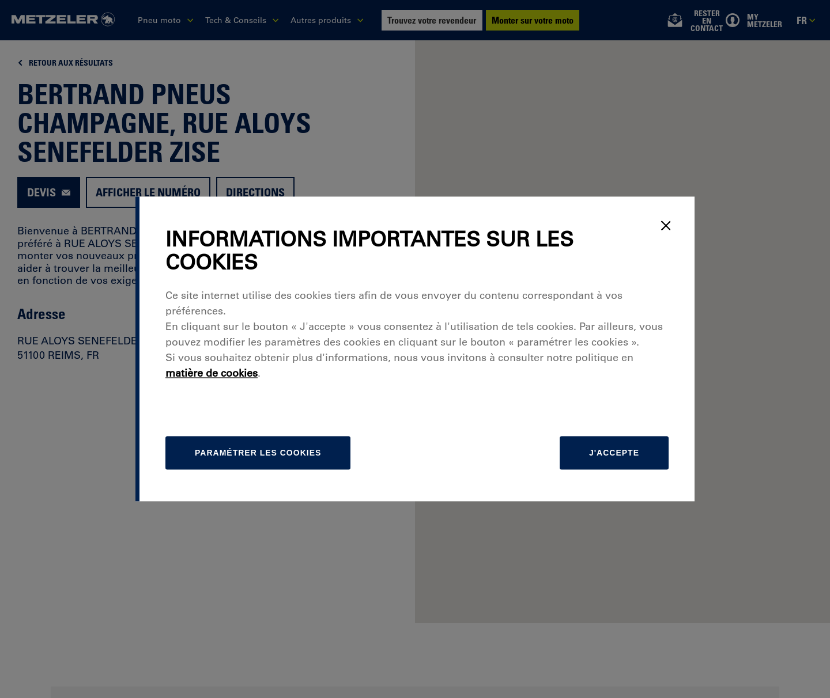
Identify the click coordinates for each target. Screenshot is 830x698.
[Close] (665, 225)
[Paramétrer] (257, 453)
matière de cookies (211, 373)
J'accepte (614, 453)
